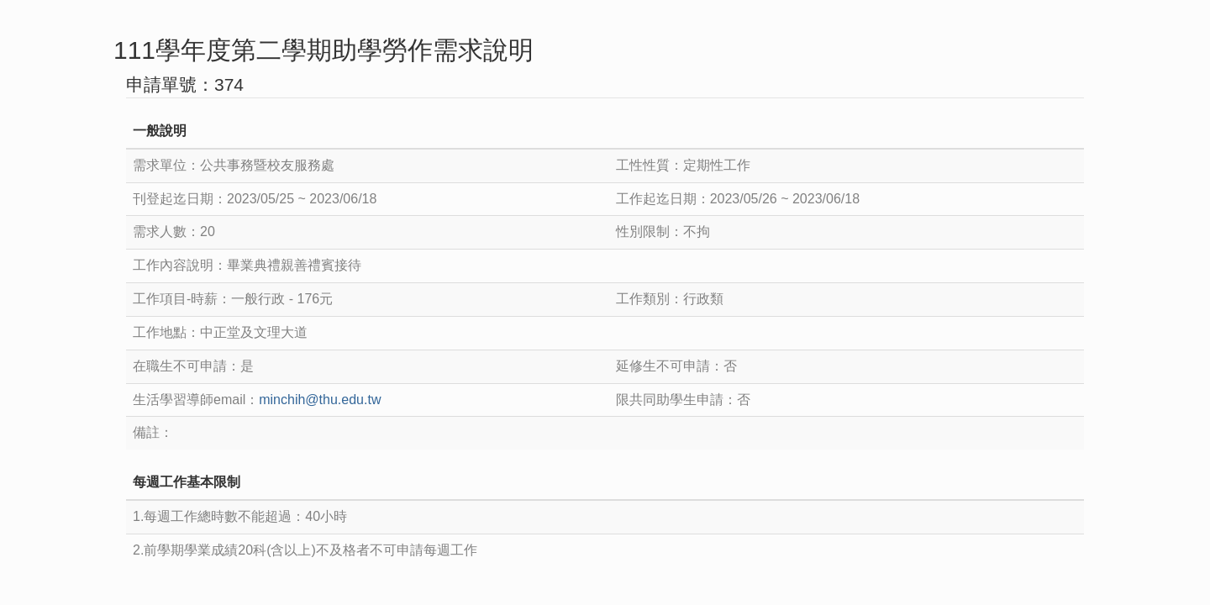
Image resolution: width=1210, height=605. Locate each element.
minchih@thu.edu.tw (320, 399)
